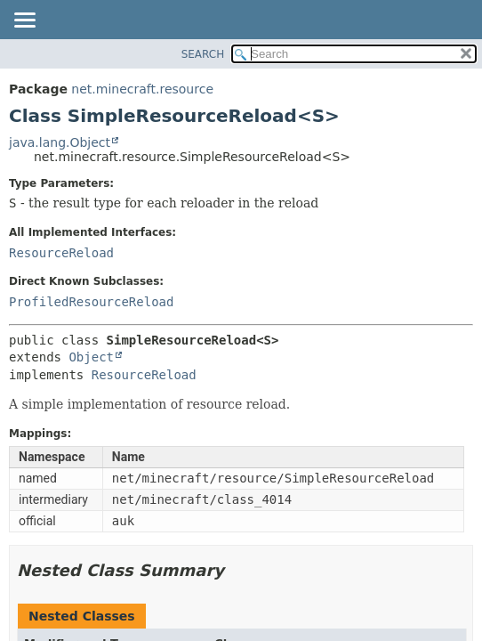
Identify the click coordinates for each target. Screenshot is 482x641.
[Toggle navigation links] (24, 21)
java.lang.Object (59, 142)
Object (91, 357)
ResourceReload (61, 253)
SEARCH (203, 54)
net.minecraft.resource (142, 89)
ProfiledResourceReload (91, 302)
